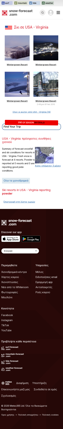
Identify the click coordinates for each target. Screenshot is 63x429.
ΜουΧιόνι (6, 297)
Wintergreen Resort (17, 64)
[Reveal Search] (42, 12)
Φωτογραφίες (9, 292)
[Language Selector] (20, 251)
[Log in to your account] (51, 12)
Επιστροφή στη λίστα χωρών (19, 201)
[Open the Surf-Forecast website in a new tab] (7, 3)
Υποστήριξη (39, 383)
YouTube (6, 330)
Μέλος (39, 272)
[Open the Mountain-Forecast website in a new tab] (21, 3)
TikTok (5, 325)
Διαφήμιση (22, 383)
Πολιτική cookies (50, 414)
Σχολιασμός (8, 395)
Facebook (7, 315)
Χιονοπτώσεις (9, 282)
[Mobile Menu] (58, 12)
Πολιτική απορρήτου (28, 414)
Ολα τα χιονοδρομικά (16, 180)
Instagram (7, 320)
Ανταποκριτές (43, 287)
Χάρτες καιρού (10, 277)
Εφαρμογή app (44, 282)
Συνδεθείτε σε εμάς (45, 389)
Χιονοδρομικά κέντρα (14, 272)
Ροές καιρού (42, 292)
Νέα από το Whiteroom (15, 287)
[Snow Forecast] (17, 12)
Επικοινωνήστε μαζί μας (15, 389)
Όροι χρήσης (7, 414)
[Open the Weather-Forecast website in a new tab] (47, 3)
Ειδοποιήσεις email (46, 277)
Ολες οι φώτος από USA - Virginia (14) (32, 112)
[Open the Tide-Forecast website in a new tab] (34, 3)
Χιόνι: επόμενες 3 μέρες (48, 165)
